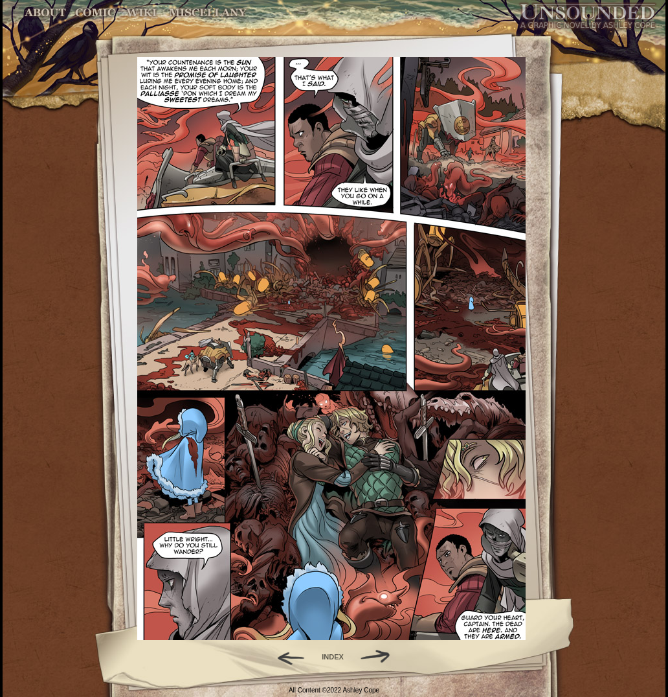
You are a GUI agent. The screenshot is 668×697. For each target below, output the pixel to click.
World (142, 12)
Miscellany (208, 12)
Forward (379, 657)
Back (285, 657)
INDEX (333, 657)
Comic (95, 12)
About (46, 12)
